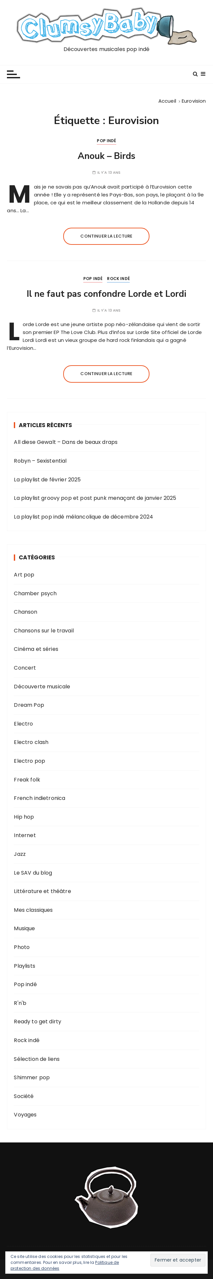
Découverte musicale (42, 686)
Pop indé (106, 140)
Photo (22, 947)
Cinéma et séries (36, 649)
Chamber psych (35, 593)
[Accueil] (167, 100)
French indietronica (39, 798)
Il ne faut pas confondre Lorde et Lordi (106, 294)
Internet (25, 835)
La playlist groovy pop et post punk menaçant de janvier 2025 (95, 498)
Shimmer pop (32, 1077)
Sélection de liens (37, 1059)
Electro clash (31, 742)
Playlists (24, 966)
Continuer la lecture (106, 236)
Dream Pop (29, 705)
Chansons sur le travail (43, 630)
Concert (25, 668)
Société (24, 1096)
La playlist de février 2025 (47, 479)
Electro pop (29, 761)
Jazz (20, 854)
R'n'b (20, 1003)
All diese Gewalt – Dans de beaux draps (66, 442)
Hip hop (24, 817)
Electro (23, 724)
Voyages (25, 1114)
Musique (24, 928)
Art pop (24, 574)
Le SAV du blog (33, 873)
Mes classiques (33, 910)
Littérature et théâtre (42, 891)
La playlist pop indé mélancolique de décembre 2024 (83, 517)
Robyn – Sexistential (40, 461)
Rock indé (118, 278)
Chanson (25, 612)
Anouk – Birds (106, 156)
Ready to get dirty (37, 1021)
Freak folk (27, 779)
